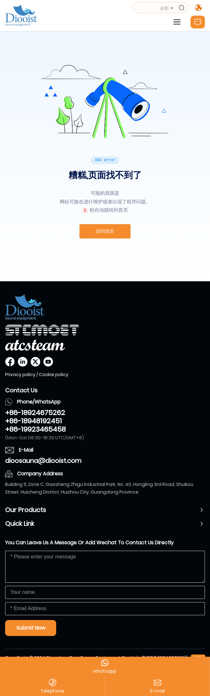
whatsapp (104, 671)
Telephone (52, 691)
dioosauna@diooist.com (43, 460)
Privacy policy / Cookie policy (36, 374)
